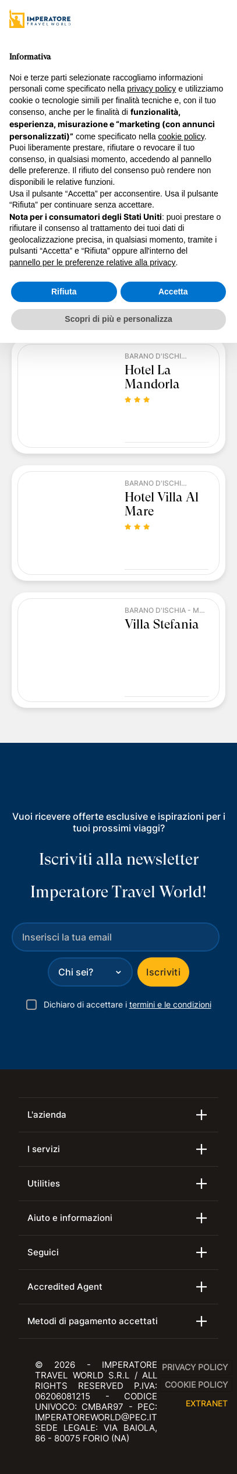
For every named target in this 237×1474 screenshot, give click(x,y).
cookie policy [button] (181, 136)
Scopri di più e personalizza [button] (118, 319)
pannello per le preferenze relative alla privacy (92, 262)
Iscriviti (163, 972)
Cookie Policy (196, 1384)
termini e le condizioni (170, 1004)
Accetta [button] (173, 291)
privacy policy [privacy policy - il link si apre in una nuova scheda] (151, 88)
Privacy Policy (195, 1367)
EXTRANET (207, 1403)
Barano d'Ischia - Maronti (157, 356)
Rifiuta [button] (64, 291)
